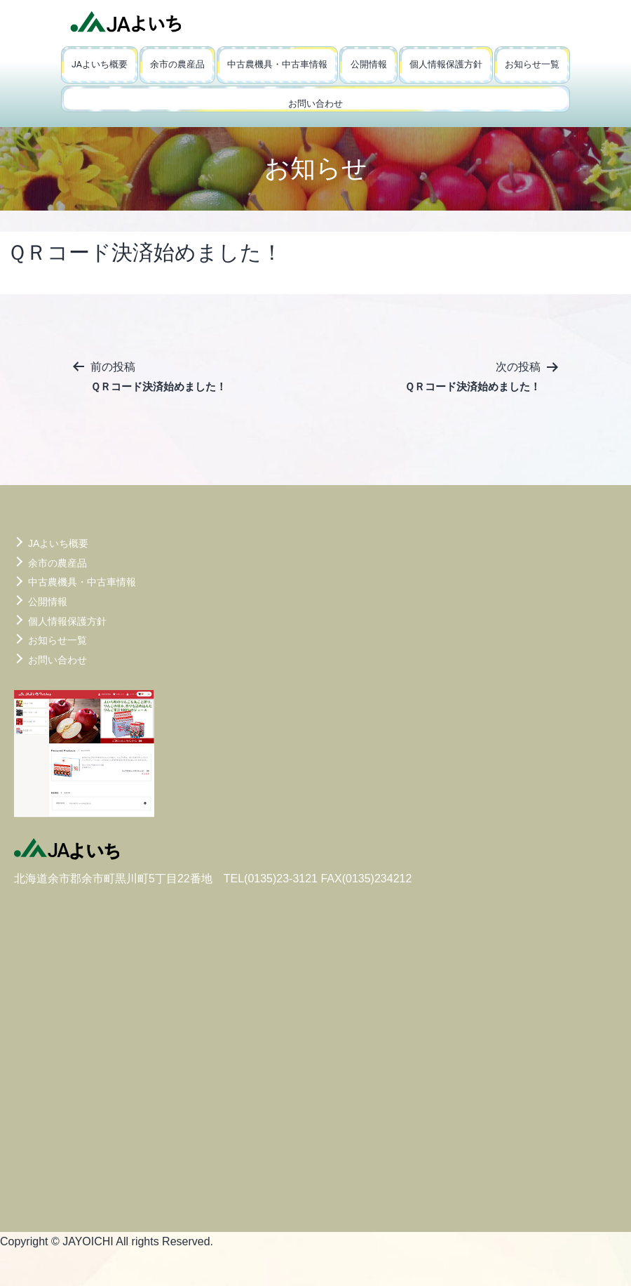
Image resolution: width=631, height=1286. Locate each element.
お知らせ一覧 (532, 64)
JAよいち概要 (100, 64)
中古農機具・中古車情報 (277, 64)
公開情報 (369, 64)
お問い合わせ (315, 103)
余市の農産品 (177, 64)
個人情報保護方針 (445, 64)
